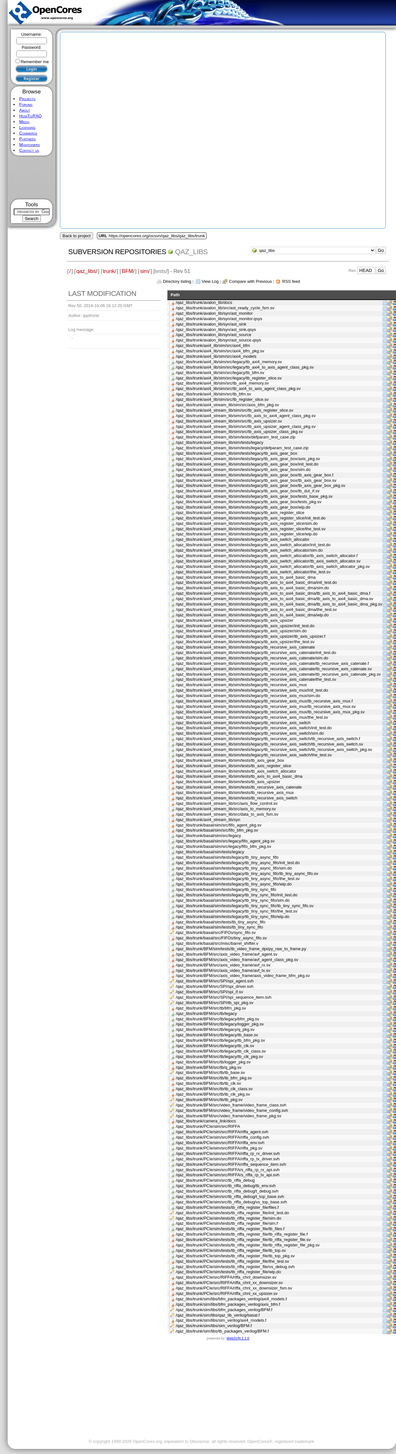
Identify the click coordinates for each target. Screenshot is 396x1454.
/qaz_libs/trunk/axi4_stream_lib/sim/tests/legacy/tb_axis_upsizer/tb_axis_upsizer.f (250, 636)
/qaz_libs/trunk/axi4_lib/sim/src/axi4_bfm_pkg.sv (220, 351)
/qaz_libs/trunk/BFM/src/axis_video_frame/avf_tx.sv (223, 970)
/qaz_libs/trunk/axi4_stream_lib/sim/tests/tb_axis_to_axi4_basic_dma (239, 776)
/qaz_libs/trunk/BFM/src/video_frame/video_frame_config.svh (232, 1110)
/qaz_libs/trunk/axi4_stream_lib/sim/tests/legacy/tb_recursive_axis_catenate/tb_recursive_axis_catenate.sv (274, 668)
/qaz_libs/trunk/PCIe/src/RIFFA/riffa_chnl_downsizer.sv (226, 1277)
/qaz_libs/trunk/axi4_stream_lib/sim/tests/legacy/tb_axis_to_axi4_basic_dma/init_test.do (256, 582)
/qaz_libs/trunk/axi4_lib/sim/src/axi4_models (216, 356)
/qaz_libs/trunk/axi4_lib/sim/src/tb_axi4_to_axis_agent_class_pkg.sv (238, 388)
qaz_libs (191, 252)
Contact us (29, 150)
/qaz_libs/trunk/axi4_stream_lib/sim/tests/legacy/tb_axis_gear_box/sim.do (243, 469)
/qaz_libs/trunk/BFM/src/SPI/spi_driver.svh (214, 986)
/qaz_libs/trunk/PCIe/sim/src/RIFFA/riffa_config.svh (222, 1137)
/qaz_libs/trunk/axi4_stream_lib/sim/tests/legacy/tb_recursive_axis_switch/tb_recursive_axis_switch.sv (269, 744)
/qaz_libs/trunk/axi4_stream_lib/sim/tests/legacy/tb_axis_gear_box (236, 453)
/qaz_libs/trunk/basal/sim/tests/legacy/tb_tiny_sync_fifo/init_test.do (236, 894)
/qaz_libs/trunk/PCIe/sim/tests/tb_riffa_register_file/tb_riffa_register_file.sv (243, 1239)
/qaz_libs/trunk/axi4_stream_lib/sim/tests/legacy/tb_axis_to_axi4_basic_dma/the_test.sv (256, 609)
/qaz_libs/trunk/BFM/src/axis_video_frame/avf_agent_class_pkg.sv (237, 959)
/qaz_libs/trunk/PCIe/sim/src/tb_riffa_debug (215, 1180)
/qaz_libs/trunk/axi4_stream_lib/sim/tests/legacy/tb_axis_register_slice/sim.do (247, 523)
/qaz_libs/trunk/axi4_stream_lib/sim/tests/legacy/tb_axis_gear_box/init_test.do (247, 464)
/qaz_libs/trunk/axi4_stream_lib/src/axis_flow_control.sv (226, 803)
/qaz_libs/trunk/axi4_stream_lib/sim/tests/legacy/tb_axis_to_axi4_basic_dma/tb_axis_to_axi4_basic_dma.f (273, 593)
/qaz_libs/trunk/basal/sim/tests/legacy (210, 851)
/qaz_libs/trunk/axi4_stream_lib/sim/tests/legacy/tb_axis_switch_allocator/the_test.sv (253, 571)
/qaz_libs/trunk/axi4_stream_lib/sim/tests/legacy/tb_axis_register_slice (240, 512)
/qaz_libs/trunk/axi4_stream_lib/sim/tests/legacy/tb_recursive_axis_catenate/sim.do (252, 658)
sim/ (145, 271)
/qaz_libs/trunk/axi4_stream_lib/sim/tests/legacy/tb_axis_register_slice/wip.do (246, 534)
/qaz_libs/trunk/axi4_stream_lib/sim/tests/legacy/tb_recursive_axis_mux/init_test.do (252, 690)
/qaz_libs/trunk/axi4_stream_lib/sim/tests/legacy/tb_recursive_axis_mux (241, 684)
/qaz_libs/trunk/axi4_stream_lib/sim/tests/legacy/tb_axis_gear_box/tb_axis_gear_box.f (254, 475)
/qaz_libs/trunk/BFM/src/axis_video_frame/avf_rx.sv (223, 965)
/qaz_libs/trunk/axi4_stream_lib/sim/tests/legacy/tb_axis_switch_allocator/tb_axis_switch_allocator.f (266, 555)
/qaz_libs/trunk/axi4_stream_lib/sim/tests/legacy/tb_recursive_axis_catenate (245, 647)
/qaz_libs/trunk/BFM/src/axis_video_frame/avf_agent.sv (226, 954)
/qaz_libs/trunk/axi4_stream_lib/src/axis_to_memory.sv (226, 808)
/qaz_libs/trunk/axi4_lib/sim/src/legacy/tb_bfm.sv (220, 372)
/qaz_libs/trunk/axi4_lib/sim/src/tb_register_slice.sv (222, 399)
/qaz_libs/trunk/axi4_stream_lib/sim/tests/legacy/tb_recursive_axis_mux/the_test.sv (252, 717)
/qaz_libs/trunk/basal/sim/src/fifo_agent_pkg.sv (218, 825)
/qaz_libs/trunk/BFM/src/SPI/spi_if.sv (209, 991)
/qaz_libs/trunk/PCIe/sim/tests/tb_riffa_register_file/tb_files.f (230, 1228)
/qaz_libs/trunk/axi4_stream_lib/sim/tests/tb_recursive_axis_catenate (239, 787)
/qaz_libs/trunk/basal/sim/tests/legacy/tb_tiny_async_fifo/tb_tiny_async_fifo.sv (247, 873)
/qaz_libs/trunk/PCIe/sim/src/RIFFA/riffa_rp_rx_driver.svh (228, 1153)
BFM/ (127, 271)
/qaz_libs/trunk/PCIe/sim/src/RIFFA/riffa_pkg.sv (219, 1148)
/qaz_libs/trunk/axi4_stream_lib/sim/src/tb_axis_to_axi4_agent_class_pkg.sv (246, 415)
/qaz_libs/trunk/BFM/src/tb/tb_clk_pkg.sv (213, 1094)
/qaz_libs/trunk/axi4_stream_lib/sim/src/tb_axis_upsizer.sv (229, 421)
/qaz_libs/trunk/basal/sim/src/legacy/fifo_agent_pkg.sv (225, 841)
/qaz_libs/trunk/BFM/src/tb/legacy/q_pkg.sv (215, 1029)
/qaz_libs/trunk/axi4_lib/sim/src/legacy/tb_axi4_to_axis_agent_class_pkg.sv (245, 367)
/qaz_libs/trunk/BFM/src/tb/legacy (206, 1013)
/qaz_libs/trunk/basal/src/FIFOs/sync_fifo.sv (216, 932)
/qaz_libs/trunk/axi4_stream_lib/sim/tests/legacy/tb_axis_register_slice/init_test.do (251, 518)
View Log (210, 281)
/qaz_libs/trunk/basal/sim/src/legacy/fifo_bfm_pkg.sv (223, 846)
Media (24, 121)
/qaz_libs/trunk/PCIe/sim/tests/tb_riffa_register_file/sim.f (227, 1223)
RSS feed (291, 281)
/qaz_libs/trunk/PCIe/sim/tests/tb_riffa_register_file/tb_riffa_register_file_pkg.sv (247, 1245)
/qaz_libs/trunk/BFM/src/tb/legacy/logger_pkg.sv (220, 1024)
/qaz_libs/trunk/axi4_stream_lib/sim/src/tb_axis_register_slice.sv (234, 410)
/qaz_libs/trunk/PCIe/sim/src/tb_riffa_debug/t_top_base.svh (230, 1196)
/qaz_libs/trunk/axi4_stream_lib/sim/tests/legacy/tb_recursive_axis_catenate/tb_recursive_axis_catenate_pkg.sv (278, 674)
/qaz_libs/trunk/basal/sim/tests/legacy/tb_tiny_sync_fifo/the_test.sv (236, 911)
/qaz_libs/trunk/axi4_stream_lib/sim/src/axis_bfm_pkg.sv (227, 404)
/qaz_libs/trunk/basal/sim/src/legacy (208, 835)
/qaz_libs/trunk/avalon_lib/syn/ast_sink (211, 324)
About (24, 110)
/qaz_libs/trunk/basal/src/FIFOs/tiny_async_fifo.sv (221, 938)
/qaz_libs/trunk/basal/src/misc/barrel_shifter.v (217, 943)
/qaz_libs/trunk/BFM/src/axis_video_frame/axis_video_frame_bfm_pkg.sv (243, 975)
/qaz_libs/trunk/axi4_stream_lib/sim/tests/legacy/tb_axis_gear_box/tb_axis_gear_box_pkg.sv (260, 485)
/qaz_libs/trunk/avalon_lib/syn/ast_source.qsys (218, 340)
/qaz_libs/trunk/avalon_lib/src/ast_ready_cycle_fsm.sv (225, 307)
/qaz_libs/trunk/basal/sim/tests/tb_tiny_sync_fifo (219, 927)
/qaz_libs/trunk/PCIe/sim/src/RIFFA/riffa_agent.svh (222, 1131)
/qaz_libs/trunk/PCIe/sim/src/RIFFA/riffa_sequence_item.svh (231, 1164)
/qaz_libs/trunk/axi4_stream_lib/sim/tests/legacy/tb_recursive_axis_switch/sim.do (250, 733)
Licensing (27, 127)
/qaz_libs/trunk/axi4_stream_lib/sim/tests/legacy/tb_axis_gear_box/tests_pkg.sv (248, 501)
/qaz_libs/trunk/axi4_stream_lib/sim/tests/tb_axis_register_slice (233, 765)
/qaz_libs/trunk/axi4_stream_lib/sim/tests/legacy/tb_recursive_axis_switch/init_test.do (254, 727)
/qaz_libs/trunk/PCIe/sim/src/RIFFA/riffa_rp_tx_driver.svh (228, 1159)
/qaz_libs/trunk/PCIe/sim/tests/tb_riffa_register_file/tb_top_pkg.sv (235, 1255)
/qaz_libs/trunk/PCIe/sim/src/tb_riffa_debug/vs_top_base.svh (231, 1202)
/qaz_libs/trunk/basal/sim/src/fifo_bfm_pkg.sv (217, 830)
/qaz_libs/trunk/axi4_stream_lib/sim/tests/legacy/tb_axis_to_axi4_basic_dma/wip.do (252, 615)
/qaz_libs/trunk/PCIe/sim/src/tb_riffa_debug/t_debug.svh (227, 1191)
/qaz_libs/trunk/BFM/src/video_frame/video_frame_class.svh (231, 1105)
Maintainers (29, 144)
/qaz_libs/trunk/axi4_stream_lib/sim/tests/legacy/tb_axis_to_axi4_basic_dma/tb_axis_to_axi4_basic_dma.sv (274, 598)
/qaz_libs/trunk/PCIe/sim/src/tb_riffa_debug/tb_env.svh (225, 1185)
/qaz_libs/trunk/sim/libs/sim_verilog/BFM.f (214, 1325)
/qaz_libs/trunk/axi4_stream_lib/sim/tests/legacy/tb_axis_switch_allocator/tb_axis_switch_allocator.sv (268, 561)
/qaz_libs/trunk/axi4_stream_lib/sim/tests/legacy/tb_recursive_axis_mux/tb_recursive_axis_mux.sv (266, 706)
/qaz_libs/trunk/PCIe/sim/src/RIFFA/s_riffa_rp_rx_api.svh (228, 1169)
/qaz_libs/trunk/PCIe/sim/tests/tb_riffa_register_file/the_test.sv (232, 1261)
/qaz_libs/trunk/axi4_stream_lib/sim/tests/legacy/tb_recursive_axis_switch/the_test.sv (254, 755)
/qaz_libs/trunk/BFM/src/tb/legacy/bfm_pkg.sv (217, 1019)
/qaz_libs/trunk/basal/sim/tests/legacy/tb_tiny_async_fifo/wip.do (233, 884)
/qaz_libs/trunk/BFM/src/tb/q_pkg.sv (208, 1067)
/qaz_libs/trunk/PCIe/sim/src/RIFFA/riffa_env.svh (220, 1142)
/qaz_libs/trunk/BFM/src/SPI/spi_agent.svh (214, 981)
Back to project (76, 235)
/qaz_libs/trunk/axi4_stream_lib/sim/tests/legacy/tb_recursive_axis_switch (243, 722)
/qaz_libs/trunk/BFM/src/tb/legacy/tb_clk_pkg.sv (219, 1056)
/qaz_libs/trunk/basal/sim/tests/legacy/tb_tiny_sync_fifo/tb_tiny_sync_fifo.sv (244, 905)
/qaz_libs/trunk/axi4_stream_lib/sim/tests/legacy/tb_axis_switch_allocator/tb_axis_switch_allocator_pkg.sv (273, 566)
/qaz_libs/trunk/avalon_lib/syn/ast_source (213, 334)
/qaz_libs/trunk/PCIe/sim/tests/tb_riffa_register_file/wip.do (228, 1271)
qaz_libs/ (86, 271)
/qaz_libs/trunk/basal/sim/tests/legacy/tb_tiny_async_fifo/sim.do (234, 868)
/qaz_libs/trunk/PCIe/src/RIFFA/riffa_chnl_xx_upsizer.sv (226, 1293)
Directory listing (177, 281)
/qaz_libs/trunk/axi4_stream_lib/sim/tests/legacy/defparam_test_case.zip (242, 447)
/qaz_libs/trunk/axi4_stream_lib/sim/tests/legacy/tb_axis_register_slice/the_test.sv (251, 528)
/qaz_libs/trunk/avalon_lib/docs (204, 302)
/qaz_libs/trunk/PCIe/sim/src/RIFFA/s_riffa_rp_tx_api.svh (227, 1174)
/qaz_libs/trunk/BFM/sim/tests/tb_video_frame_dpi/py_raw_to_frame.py (241, 948)
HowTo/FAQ (30, 116)
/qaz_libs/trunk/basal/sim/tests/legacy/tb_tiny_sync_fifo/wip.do (232, 916)
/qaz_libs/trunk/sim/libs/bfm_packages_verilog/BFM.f (224, 1309)
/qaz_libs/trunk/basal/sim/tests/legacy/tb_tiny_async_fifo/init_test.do (238, 862)
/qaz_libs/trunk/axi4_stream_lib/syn (208, 819)
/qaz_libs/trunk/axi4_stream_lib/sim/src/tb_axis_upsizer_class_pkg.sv (239, 431)
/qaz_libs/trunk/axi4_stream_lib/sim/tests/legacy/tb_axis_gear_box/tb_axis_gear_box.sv (256, 480)
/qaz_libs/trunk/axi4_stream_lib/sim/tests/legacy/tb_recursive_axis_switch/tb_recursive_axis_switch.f (268, 738)
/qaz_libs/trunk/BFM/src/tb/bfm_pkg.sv (211, 1008)
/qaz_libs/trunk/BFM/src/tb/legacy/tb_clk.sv (215, 1045)
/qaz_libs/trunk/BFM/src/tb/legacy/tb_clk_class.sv (221, 1051)
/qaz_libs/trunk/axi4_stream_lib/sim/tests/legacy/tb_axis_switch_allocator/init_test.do (253, 544)
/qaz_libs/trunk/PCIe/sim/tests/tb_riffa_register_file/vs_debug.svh (235, 1266)
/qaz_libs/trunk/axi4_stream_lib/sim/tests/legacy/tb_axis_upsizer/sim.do (241, 630)
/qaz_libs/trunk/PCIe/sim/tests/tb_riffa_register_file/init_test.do (232, 1212)
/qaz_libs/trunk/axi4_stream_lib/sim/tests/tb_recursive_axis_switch (236, 798)
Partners (27, 138)
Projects (27, 98)
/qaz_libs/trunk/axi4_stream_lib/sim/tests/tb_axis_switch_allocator (236, 771)
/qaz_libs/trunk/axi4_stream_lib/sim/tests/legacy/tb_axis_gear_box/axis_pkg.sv (248, 458)
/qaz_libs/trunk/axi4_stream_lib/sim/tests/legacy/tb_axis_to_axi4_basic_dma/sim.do (252, 587)
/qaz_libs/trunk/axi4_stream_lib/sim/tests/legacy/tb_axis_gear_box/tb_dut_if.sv (247, 490)
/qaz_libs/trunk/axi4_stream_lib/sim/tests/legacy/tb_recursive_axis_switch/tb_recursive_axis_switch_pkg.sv (274, 749)
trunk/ (109, 271)
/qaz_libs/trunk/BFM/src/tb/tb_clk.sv (208, 1083)
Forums (26, 104)
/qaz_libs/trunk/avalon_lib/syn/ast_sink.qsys (216, 329)
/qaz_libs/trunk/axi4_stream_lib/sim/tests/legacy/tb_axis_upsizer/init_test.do (245, 625)
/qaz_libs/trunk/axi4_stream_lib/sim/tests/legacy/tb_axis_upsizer (234, 620)
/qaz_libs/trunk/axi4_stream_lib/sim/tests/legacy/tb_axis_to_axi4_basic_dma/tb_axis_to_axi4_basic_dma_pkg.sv (279, 604)
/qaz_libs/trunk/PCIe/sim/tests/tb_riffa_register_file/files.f (227, 1207)
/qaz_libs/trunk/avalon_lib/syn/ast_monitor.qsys (219, 318)
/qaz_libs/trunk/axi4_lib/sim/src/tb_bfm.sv (213, 394)
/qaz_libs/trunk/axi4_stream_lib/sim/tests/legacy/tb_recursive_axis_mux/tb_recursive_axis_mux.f (264, 701)
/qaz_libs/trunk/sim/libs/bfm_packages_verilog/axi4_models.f (231, 1298)
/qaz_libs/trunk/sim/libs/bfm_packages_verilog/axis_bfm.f (228, 1304)
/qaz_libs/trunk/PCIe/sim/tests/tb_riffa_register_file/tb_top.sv (231, 1250)
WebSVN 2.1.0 (237, 1338)
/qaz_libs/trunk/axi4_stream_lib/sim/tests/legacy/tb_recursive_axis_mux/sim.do (248, 695)
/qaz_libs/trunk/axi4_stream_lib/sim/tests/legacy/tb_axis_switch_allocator (242, 539)
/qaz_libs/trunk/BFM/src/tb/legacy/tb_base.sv (217, 1034)
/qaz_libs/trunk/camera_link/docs (206, 1121)
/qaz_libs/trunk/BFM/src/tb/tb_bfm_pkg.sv (214, 1078)
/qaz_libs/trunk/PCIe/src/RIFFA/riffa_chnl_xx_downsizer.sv (229, 1282)
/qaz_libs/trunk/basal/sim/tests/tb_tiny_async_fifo (220, 922)
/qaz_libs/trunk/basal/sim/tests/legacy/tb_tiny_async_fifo (227, 857)
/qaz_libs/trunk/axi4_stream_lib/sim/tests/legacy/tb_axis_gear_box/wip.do (243, 507)
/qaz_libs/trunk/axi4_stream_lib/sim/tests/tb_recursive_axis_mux (235, 792)
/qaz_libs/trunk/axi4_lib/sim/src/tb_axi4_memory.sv (222, 383)
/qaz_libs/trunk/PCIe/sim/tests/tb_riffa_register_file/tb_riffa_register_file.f (242, 1234)
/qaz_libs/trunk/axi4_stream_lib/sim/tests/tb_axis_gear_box (230, 760)
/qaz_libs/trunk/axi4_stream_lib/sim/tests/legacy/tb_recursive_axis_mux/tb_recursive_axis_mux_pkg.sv (270, 711)
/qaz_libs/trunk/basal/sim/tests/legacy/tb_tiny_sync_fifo (226, 889)
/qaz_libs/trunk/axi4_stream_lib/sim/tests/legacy (219, 442)
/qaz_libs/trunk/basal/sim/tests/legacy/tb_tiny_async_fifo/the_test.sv (238, 878)
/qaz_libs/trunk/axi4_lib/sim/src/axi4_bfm (213, 345)
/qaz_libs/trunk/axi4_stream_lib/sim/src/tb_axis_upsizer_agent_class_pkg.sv (246, 426)
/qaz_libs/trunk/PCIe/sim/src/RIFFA (208, 1126)
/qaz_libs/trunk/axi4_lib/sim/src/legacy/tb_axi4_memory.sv (229, 361)
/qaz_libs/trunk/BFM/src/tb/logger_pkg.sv (213, 1062)
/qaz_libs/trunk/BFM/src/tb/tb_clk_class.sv (214, 1088)
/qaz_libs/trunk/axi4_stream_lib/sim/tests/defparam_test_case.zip (235, 437)
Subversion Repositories (117, 252)
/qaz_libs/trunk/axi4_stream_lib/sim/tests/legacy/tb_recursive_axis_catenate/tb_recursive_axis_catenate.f (272, 663)
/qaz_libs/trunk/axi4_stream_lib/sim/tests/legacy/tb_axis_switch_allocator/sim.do (249, 550)
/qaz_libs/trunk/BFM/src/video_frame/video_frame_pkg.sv (228, 1115)
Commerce (28, 133)
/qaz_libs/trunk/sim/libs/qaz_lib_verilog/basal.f (218, 1315)
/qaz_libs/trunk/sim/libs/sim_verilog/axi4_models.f (221, 1320)
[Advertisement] (32, 177)
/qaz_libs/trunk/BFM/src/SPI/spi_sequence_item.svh (223, 997)
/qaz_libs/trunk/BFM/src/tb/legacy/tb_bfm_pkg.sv (220, 1040)
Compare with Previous (250, 281)
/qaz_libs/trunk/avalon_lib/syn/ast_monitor (214, 313)
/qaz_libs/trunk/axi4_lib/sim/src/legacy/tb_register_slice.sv (229, 378)
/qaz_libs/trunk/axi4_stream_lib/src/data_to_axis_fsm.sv (227, 814)
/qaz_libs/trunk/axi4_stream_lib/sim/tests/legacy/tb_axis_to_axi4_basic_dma (246, 577)
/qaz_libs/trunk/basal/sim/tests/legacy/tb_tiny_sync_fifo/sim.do (233, 900)
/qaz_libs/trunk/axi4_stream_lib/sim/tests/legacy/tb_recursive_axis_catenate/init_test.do (256, 652)
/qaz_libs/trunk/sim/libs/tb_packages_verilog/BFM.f (222, 1331)
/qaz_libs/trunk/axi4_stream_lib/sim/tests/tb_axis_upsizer (228, 781)
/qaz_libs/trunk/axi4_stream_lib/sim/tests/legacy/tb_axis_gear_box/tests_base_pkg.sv (254, 496)
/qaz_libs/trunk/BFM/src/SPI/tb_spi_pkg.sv (214, 1002)
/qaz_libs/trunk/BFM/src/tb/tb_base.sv (210, 1072)
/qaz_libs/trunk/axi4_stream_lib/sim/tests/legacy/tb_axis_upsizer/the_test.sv (245, 641)
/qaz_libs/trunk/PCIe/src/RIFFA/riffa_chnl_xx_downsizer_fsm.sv (234, 1288)
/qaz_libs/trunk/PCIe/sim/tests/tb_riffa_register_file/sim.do (228, 1218)
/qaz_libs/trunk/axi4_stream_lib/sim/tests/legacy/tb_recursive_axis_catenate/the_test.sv (256, 679)
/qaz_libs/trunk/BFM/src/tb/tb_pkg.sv (209, 1099)
